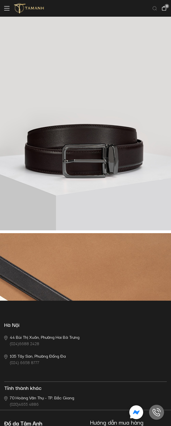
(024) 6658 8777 (35, 358)
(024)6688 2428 (42, 340)
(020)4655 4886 (39, 400)
